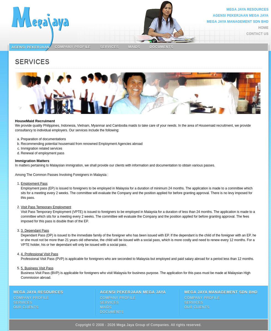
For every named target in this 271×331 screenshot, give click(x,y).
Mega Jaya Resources (248, 9)
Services (109, 47)
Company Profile (73, 47)
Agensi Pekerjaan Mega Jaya (241, 15)
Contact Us (257, 34)
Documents (161, 47)
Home (263, 28)
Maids (134, 47)
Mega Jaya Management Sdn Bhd (238, 22)
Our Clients (25, 307)
